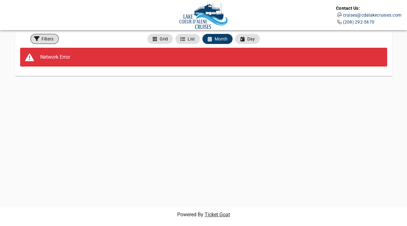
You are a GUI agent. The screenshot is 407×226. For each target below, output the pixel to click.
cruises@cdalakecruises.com (372, 15)
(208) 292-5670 (359, 21)
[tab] (160, 39)
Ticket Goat (217, 215)
